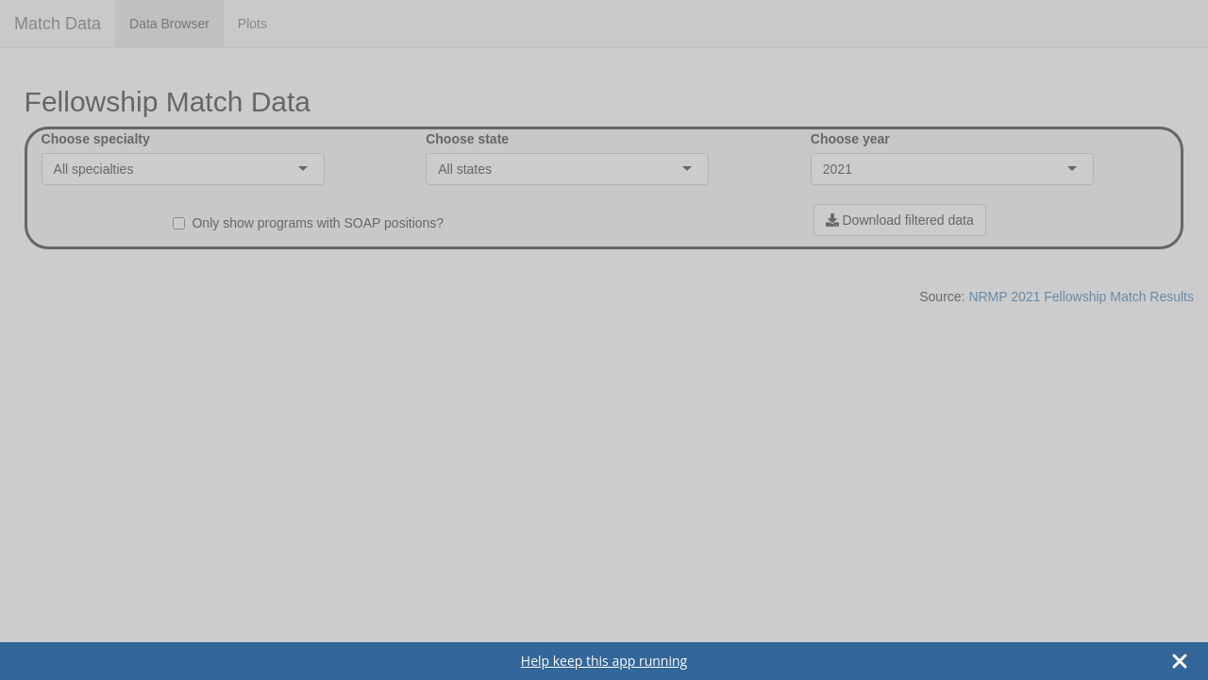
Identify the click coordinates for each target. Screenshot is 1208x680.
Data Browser (169, 23)
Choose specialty (96, 138)
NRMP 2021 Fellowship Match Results (1081, 296)
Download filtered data (900, 220)
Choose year (850, 138)
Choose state (467, 138)
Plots (252, 23)
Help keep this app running (604, 661)
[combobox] (135, 169)
